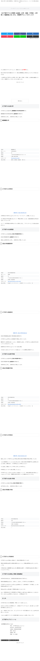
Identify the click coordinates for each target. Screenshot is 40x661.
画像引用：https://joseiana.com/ (20, 455)
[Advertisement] (20, 24)
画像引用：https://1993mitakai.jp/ (20, 332)
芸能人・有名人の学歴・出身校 (14, 640)
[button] (33, 36)
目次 (19, 100)
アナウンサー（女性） (4, 640)
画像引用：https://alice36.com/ (20, 212)
